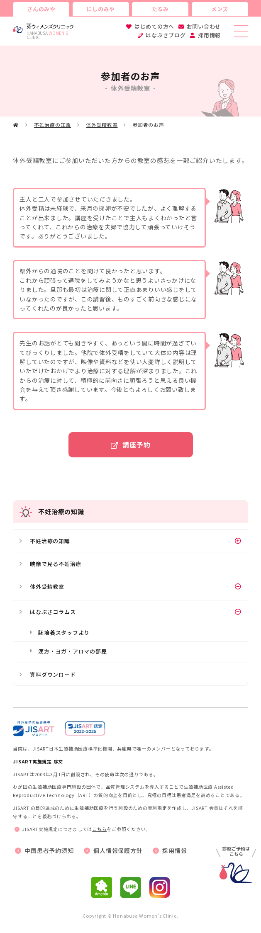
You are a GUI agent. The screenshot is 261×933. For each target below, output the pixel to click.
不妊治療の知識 (52, 124)
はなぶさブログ (165, 35)
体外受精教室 (102, 124)
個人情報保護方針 (117, 850)
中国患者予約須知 (48, 850)
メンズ (219, 9)
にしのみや (100, 9)
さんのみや (41, 9)
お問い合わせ (204, 26)
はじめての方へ (154, 26)
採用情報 (209, 35)
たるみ (160, 9)
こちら (99, 829)
